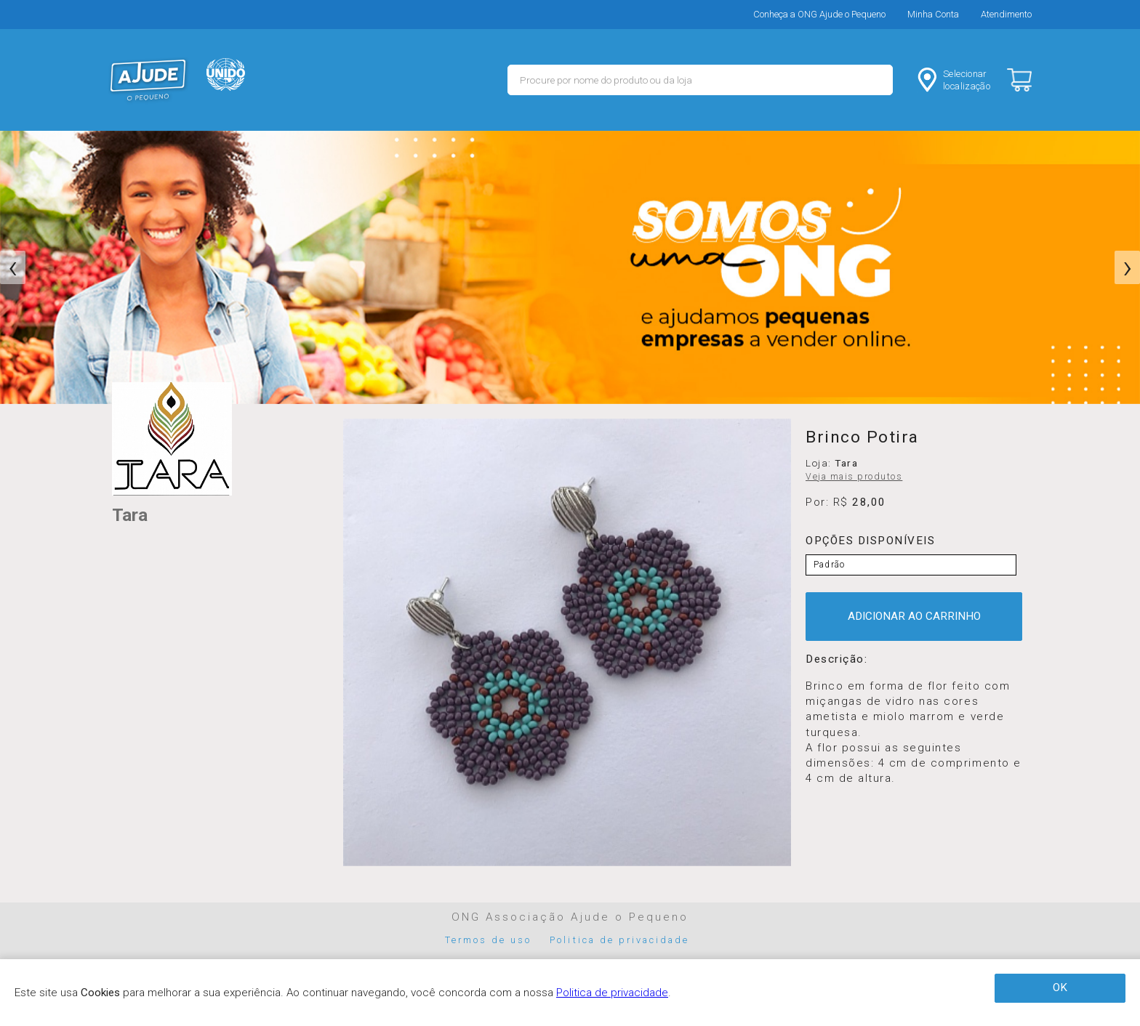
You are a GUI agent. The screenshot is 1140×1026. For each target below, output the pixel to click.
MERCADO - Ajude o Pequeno (148, 80)
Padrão (829, 565)
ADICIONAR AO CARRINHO (914, 616)
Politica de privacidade (619, 939)
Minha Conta (933, 14)
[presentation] (12, 267)
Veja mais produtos (854, 477)
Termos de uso (488, 939)
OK (1060, 987)
